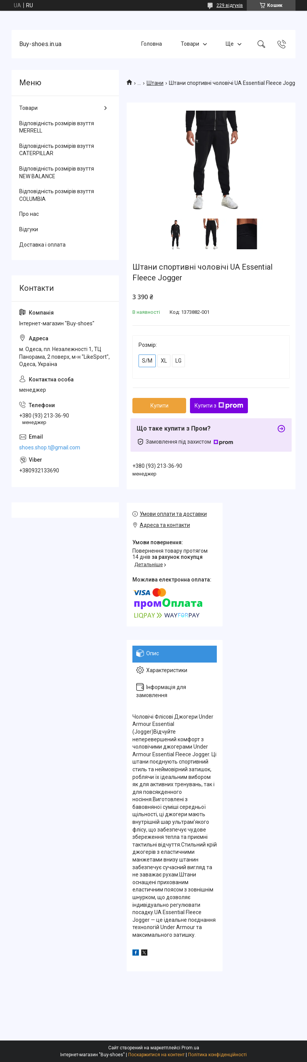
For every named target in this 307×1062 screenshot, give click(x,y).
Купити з (219, 405)
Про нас (29, 214)
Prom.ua (190, 1047)
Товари (190, 44)
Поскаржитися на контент (156, 1054)
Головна (151, 44)
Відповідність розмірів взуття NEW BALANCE (56, 172)
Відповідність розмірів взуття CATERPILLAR (56, 150)
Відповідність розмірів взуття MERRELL (56, 127)
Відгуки (28, 229)
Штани (155, 83)
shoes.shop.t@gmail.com (49, 447)
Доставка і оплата (42, 245)
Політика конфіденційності (217, 1054)
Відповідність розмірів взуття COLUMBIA (56, 195)
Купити (159, 406)
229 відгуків (229, 5)
